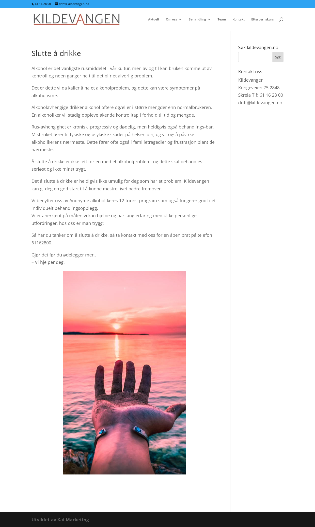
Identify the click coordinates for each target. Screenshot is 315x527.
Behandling (197, 19)
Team (222, 19)
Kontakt (239, 19)
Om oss (171, 19)
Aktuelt (153, 19)
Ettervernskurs (262, 19)
